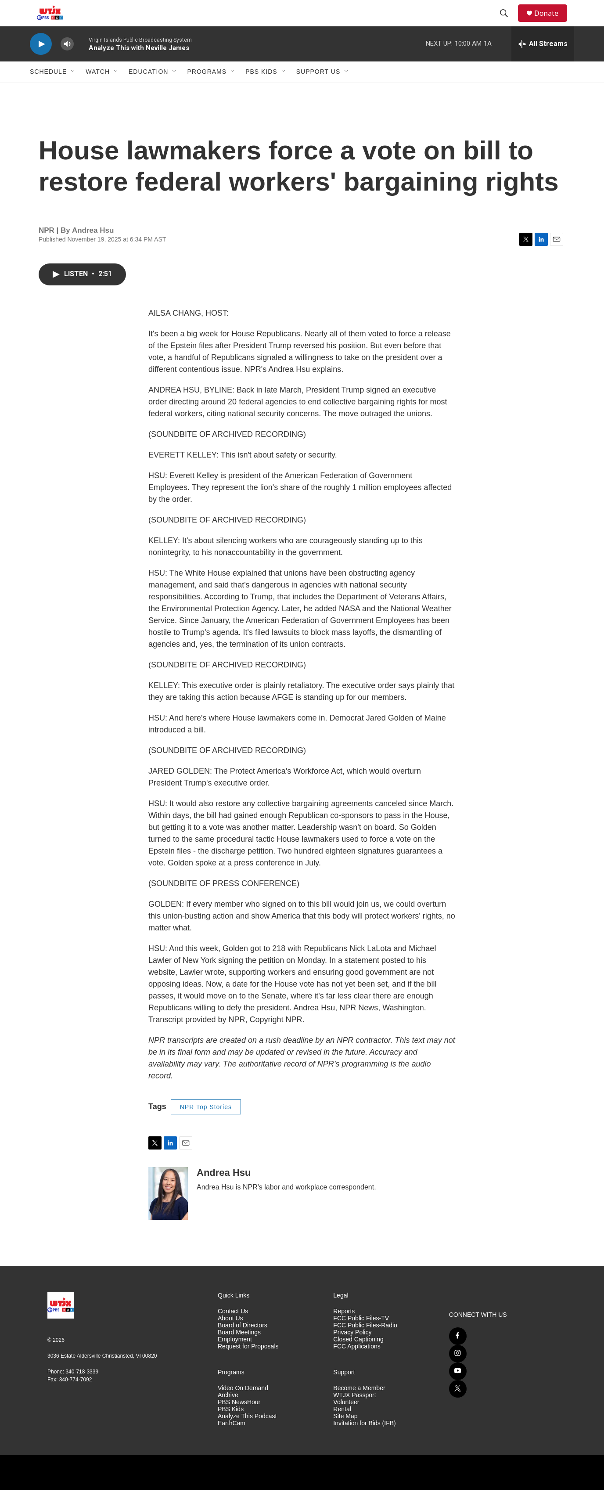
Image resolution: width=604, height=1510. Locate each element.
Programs (206, 91)
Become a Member (359, 1408)
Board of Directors (242, 1345)
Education (148, 91)
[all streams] (542, 63)
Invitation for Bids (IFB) (364, 1443)
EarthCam (231, 1443)
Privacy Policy (352, 1352)
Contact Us (233, 1331)
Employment (235, 1359)
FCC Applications (356, 1366)
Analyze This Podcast (247, 1436)
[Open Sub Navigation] (73, 91)
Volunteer (346, 1422)
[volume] (67, 64)
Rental (342, 1429)
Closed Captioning (358, 1359)
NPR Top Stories (206, 1126)
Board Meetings (239, 1352)
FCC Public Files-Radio (365, 1345)
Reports (344, 1331)
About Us (230, 1338)
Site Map (345, 1436)
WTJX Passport (354, 1415)
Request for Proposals (248, 1366)
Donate (551, 23)
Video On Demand (243, 1408)
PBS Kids (261, 91)
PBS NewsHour (239, 1422)
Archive (228, 1415)
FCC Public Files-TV (361, 1338)
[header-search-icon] (508, 23)
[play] (41, 64)
